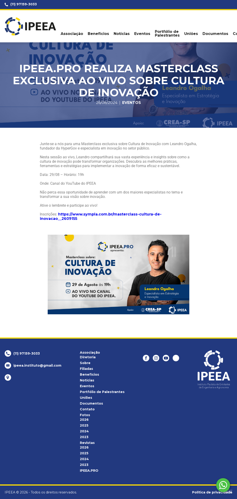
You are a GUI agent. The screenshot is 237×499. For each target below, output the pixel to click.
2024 (84, 431)
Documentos (215, 34)
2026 (84, 420)
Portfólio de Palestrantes (167, 33)
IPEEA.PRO (89, 470)
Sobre (85, 363)
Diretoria (88, 357)
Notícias (122, 34)
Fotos (85, 415)
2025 (84, 425)
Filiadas (86, 369)
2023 (84, 437)
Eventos (142, 34)
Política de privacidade (212, 492)
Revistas (87, 443)
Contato (87, 409)
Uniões (191, 34)
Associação (72, 34)
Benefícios (98, 34)
